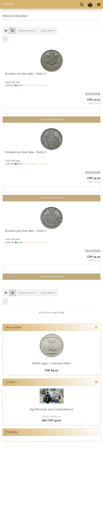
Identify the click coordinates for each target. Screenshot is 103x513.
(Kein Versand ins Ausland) (35, 85)
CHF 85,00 (51, 370)
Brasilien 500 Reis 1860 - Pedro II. (26, 230)
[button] (6, 30)
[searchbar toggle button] (81, 4)
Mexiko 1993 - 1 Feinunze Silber (51, 363)
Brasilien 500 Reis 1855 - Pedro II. (26, 152)
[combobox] (27, 30)
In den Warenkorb (51, 119)
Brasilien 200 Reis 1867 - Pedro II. (26, 73)
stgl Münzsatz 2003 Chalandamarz (51, 409)
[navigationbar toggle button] (98, 4)
